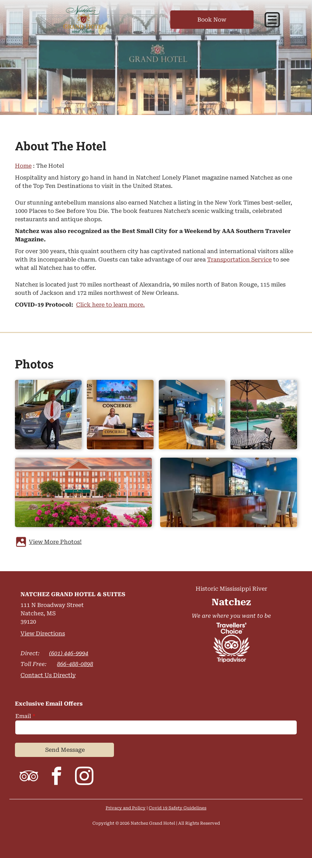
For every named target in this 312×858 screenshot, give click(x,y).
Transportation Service (239, 259)
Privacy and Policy (126, 808)
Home (23, 166)
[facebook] (57, 777)
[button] (272, 20)
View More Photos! (55, 542)
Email (23, 716)
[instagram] (84, 777)
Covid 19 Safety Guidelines (177, 808)
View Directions (42, 633)
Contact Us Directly (48, 675)
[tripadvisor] (29, 777)
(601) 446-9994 (68, 653)
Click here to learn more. (110, 304)
